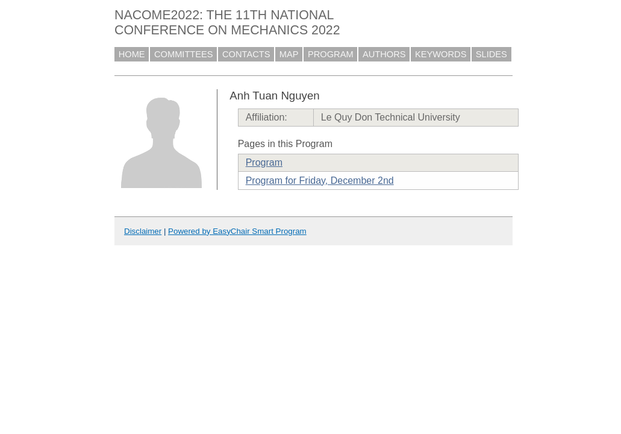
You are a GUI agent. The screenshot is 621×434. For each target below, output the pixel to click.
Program (264, 162)
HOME (132, 54)
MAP (289, 54)
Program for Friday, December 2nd (320, 180)
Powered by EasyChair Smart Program (237, 231)
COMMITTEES (183, 54)
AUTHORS (384, 54)
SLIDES (491, 54)
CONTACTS (246, 54)
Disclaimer (142, 231)
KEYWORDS (441, 54)
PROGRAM (331, 54)
